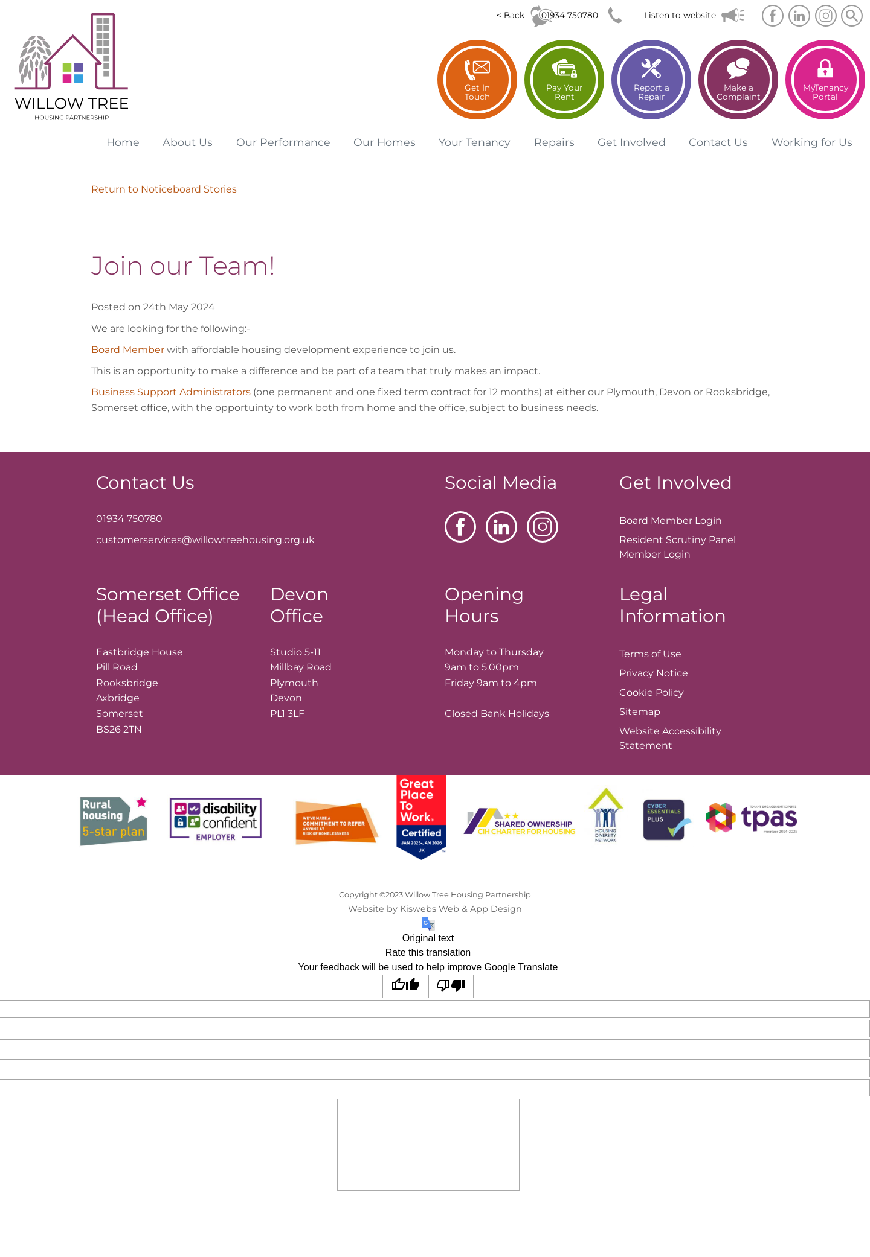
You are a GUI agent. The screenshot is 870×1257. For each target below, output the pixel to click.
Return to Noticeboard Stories (164, 189)
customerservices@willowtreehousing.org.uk (205, 540)
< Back (510, 15)
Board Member (127, 349)
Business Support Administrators (171, 392)
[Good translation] (405, 987)
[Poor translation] (451, 987)
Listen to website (680, 15)
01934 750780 (569, 15)
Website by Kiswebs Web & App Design (435, 908)
